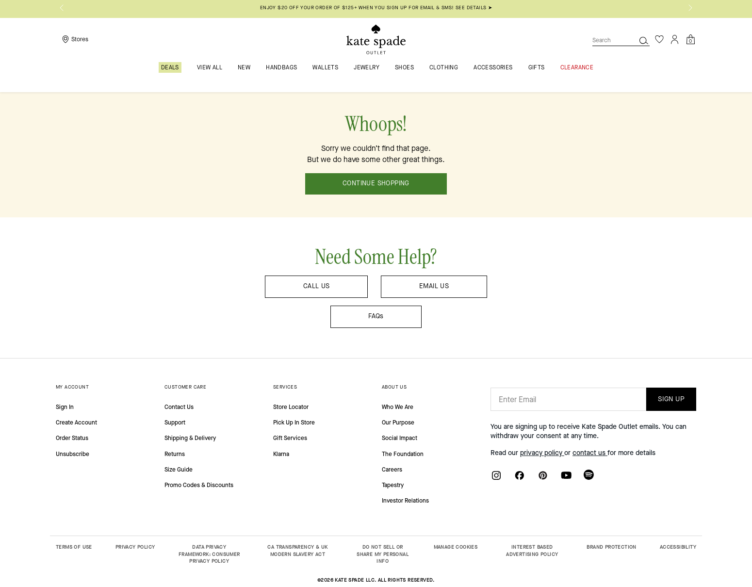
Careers (392, 469)
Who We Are (397, 407)
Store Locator (291, 407)
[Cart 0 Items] (690, 38)
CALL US (316, 286)
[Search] (644, 40)
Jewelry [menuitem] (366, 68)
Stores (79, 39)
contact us (589, 452)
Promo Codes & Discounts (198, 485)
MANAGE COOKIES (456, 547)
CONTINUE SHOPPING (376, 183)
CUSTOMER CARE (185, 387)
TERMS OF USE (74, 547)
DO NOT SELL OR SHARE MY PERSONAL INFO (383, 554)
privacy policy (542, 452)
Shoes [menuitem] (404, 68)
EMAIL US (434, 286)
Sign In (65, 407)
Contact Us (179, 407)
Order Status (72, 438)
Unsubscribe (72, 454)
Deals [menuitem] (170, 67)
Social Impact (399, 438)
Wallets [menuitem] (325, 68)
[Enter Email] (568, 399)
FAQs (376, 316)
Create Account (76, 422)
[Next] (690, 8)
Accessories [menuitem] (493, 68)
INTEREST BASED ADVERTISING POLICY (532, 550)
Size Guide (178, 469)
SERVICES (285, 387)
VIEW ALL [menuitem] (209, 68)
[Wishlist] (659, 39)
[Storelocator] (74, 39)
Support (174, 422)
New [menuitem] (244, 68)
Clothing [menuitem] (443, 68)
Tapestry (393, 485)
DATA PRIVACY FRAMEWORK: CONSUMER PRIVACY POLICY (209, 554)
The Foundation (403, 454)
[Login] (675, 39)
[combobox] (621, 40)
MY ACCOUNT (72, 387)
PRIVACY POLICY (135, 547)
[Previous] (61, 8)
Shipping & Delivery (190, 438)
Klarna (281, 454)
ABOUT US (394, 387)
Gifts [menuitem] (536, 68)
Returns (174, 454)
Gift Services (290, 438)
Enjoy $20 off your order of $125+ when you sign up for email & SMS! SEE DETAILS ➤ (376, 7)
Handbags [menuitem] (281, 68)
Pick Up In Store (294, 422)
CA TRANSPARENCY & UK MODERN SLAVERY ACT (297, 550)
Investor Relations (405, 501)
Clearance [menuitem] (577, 68)
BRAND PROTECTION (611, 547)
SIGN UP (671, 399)
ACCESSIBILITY (678, 547)
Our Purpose (398, 422)
